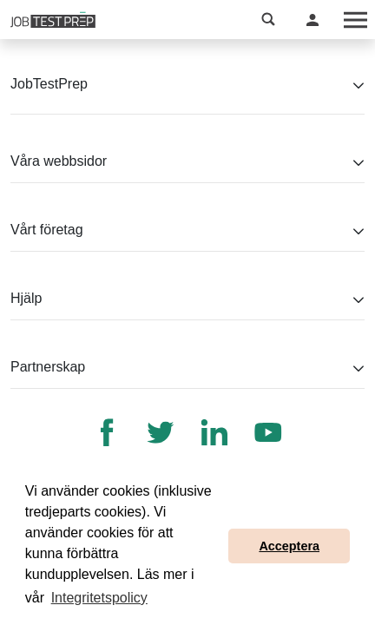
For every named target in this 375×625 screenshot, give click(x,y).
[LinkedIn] (214, 432)
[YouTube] (268, 432)
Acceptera (289, 546)
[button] (268, 20)
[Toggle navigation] (354, 19)
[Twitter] (160, 432)
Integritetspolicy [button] (99, 597)
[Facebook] (107, 432)
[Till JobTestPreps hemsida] (53, 20)
